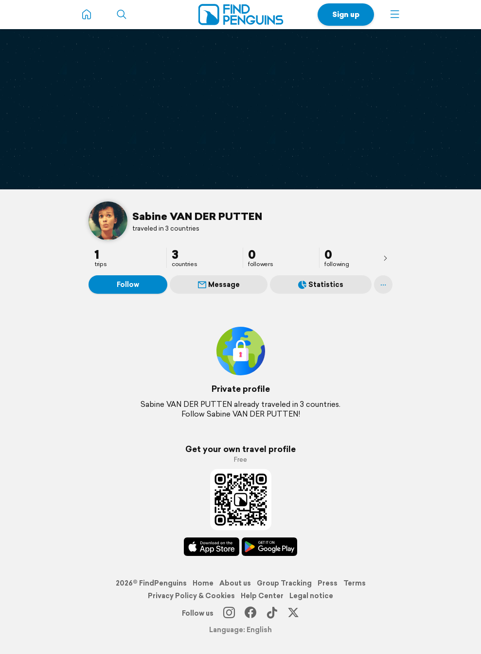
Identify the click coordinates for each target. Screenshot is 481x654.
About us (235, 583)
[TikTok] (272, 613)
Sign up (345, 14)
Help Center (262, 596)
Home (203, 583)
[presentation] (385, 258)
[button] (394, 14)
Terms (354, 583)
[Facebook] (250, 613)
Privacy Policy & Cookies (191, 596)
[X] (293, 613)
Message (219, 284)
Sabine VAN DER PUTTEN (197, 216)
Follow (128, 284)
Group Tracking (284, 583)
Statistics (320, 284)
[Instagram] (229, 613)
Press (328, 583)
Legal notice (311, 596)
